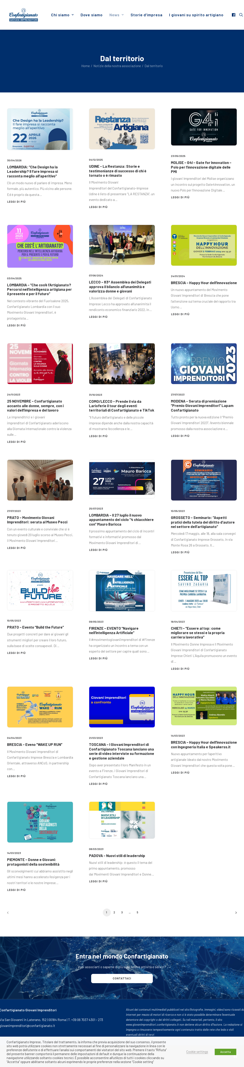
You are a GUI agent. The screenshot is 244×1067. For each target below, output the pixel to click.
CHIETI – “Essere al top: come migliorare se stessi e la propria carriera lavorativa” (198, 632)
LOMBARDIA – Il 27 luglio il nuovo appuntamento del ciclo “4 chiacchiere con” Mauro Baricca (121, 519)
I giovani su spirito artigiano (196, 14)
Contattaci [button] (122, 978)
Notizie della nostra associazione (117, 66)
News (116, 14)
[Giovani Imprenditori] (23, 15)
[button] (234, 14)
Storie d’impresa (146, 14)
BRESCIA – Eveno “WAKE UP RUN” (34, 744)
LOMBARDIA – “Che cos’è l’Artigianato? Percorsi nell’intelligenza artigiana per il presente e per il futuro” (39, 289)
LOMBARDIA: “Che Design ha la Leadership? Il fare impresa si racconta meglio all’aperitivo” (32, 171)
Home (85, 66)
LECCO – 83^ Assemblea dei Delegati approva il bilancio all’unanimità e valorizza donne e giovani (120, 286)
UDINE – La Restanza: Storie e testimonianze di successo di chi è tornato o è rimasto (117, 170)
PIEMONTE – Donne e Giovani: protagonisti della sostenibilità (33, 861)
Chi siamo (62, 14)
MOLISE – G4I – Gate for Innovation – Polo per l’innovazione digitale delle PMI (201, 167)
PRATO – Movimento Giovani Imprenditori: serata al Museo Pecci (37, 519)
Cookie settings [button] (197, 1052)
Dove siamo (92, 14)
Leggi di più (16, 201)
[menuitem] (62, 14)
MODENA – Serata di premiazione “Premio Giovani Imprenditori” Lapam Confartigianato (202, 405)
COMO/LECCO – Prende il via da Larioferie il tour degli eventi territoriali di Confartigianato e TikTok (121, 405)
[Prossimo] (231, 914)
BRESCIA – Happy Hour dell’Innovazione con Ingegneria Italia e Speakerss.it (204, 744)
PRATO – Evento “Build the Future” (35, 627)
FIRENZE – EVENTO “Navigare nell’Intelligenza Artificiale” (114, 630)
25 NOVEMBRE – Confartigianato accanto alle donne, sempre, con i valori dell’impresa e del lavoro (35, 405)
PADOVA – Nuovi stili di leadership (117, 855)
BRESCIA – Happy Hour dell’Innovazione (204, 282)
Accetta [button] (225, 1052)
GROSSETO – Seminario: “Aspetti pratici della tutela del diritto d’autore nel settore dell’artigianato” (203, 522)
